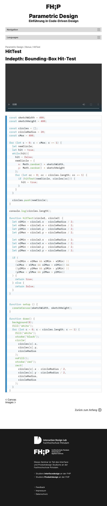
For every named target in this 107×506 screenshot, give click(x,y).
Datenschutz (42, 494)
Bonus (28, 47)
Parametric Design (14, 47)
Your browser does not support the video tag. (53, 88)
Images (9, 402)
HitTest (36, 47)
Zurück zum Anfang (86, 409)
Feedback (40, 487)
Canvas (12, 399)
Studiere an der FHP (53, 473)
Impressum (41, 491)
